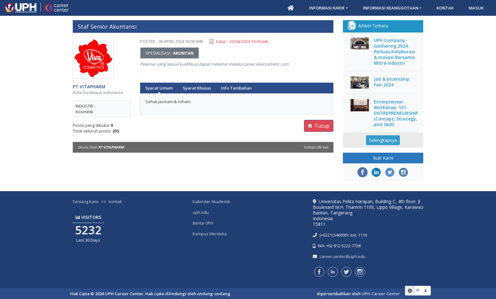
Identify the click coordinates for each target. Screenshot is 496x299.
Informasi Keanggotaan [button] (390, 8)
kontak (115, 201)
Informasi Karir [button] (326, 8)
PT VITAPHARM (89, 87)
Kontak (445, 8)
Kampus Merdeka (210, 234)
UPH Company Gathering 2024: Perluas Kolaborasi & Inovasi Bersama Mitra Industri (394, 52)
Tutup (318, 125)
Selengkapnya (383, 140)
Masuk (476, 8)
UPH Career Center (381, 293)
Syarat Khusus (197, 88)
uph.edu (201, 212)
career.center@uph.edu (342, 256)
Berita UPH (203, 223)
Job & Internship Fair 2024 (392, 82)
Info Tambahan (236, 88)
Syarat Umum (159, 88)
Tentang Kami (85, 201)
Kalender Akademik (211, 201)
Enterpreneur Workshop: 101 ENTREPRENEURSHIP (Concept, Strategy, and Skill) (396, 113)
